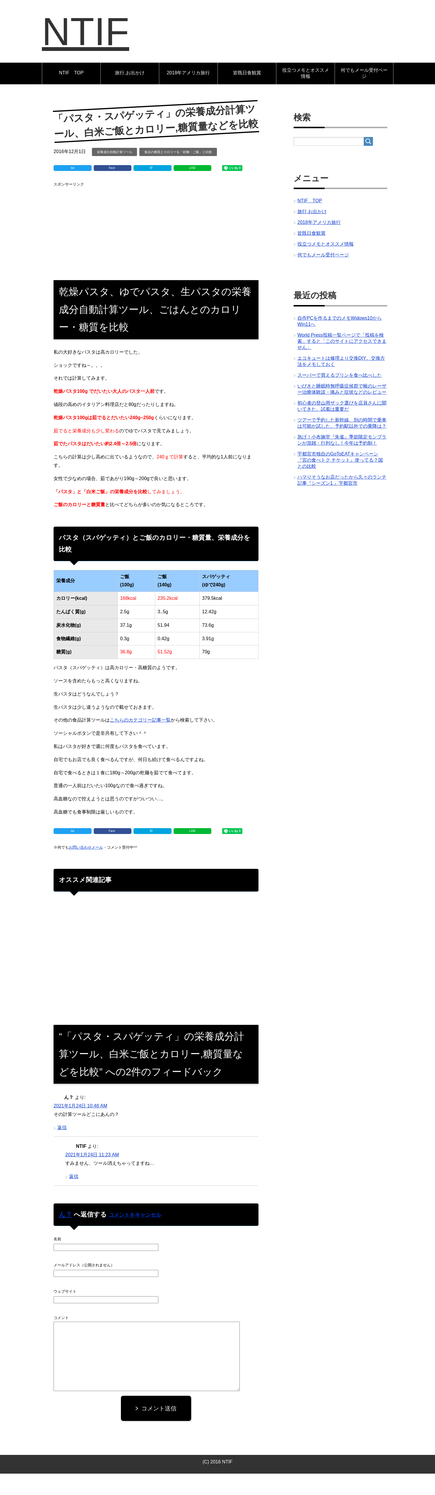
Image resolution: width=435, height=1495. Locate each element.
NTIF (106, 42)
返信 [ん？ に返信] (62, 1148)
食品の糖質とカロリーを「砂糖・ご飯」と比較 (178, 173)
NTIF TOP (71, 94)
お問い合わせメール (86, 868)
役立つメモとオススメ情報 (305, 94)
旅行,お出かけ (129, 94)
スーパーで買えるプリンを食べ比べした (339, 396)
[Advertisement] (156, 251)
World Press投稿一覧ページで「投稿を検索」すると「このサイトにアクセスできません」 (341, 362)
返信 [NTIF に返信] (73, 1197)
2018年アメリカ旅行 (188, 94)
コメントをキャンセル (135, 1236)
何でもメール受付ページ (364, 94)
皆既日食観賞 (247, 94)
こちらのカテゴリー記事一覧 (140, 741)
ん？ (65, 1235)
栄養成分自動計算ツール (114, 173)
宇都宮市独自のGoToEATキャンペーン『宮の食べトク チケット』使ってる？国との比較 (340, 481)
